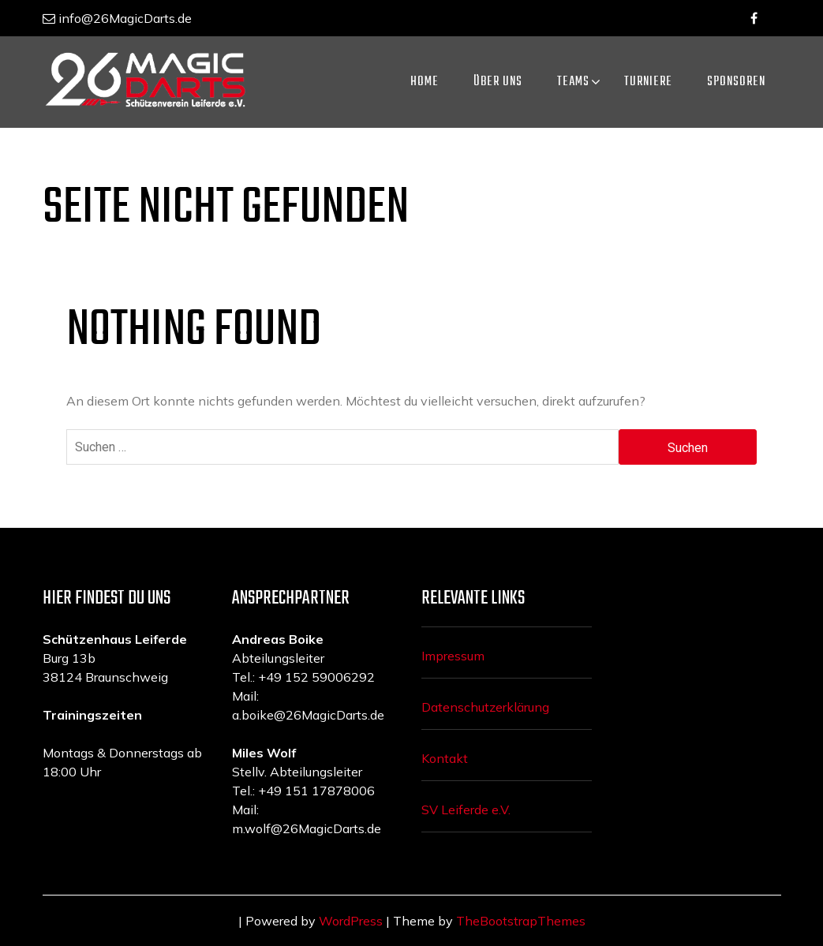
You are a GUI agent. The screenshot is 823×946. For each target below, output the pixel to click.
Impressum (452, 656)
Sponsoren (736, 82)
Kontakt (444, 758)
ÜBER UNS (497, 82)
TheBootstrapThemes (520, 921)
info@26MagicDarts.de (117, 18)
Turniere (648, 82)
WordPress (351, 921)
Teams (573, 82)
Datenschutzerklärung (485, 707)
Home (424, 82)
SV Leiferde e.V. (466, 809)
